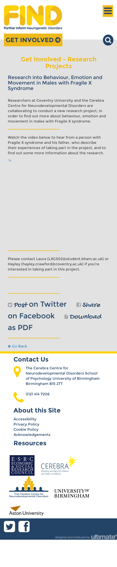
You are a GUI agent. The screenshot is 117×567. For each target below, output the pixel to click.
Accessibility (25, 419)
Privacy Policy (26, 424)
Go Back (17, 346)
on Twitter (37, 304)
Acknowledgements (32, 434)
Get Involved (33, 40)
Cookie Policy (26, 429)
